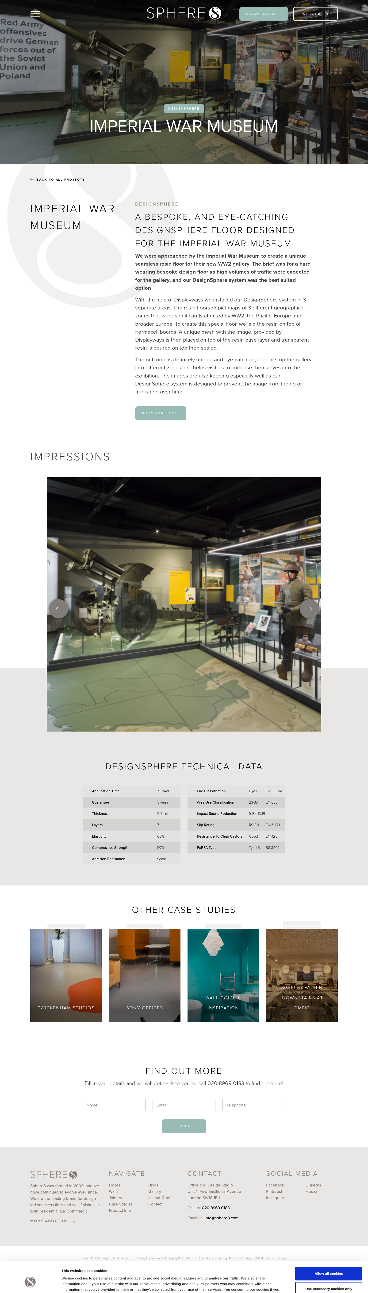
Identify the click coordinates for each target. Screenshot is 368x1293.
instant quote (264, 14)
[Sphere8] (184, 13)
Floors (114, 1185)
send (184, 1126)
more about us (52, 1221)
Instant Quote (160, 1198)
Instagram (275, 1198)
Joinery (115, 1198)
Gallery (154, 1191)
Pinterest (274, 1191)
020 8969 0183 (216, 1208)
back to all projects (57, 179)
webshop (315, 14)
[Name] (114, 1105)
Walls (113, 1191)
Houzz (311, 1191)
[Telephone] (253, 1105)
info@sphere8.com (221, 1218)
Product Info (120, 1210)
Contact (155, 1204)
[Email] (184, 1105)
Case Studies (121, 1204)
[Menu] (42, 14)
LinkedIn (313, 1185)
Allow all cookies (329, 1249)
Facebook (275, 1185)
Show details (72, 1284)
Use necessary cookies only (328, 1264)
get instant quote (160, 413)
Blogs (153, 1185)
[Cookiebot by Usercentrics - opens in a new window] (30, 1283)
